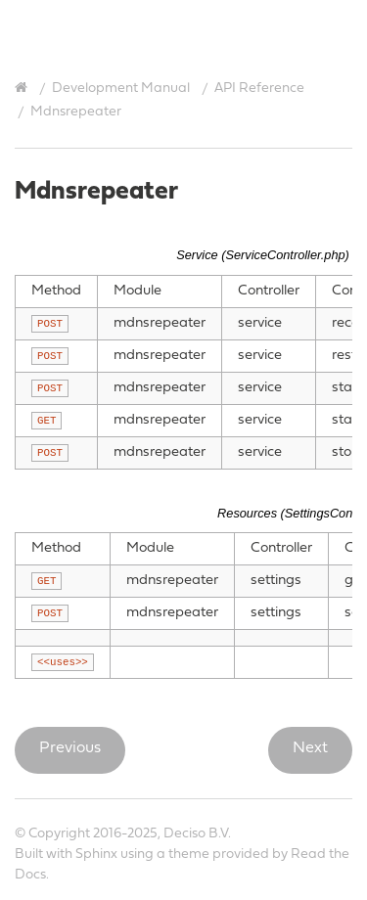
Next (310, 748)
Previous (70, 748)
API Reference (259, 88)
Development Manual (121, 88)
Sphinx (96, 854)
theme (188, 854)
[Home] (23, 88)
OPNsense (196, 29)
